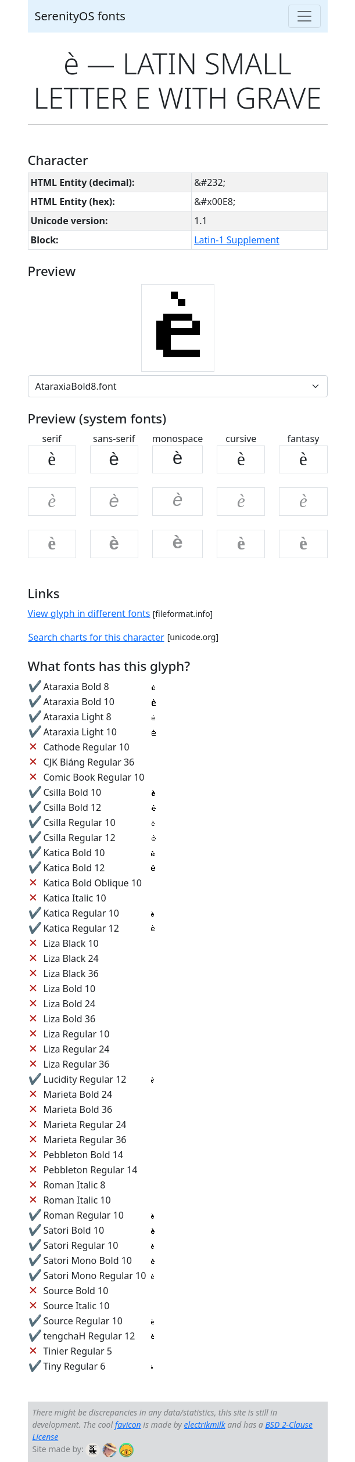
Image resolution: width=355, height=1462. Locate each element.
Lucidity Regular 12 (84, 1079)
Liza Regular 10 (76, 1034)
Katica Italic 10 (74, 898)
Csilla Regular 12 (79, 837)
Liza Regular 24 (76, 1049)
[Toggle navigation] (304, 16)
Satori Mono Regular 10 (94, 1275)
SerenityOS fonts (80, 16)
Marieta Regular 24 (84, 1124)
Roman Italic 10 (76, 1200)
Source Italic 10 (76, 1305)
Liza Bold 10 (69, 988)
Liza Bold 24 (69, 1003)
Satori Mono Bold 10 (87, 1260)
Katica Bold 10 (74, 852)
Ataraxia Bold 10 (78, 701)
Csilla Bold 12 (72, 807)
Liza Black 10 (70, 943)
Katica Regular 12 (81, 928)
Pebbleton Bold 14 (83, 1154)
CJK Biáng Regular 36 (88, 762)
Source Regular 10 (82, 1320)
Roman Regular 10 (83, 1215)
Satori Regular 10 (80, 1245)
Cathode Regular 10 (86, 747)
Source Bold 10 (75, 1290)
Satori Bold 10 (73, 1230)
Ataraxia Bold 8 (76, 686)
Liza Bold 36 (69, 1018)
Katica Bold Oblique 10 (92, 883)
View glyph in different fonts (89, 613)
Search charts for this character (96, 637)
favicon (128, 1424)
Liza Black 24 (70, 958)
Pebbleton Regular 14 (90, 1169)
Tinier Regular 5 (77, 1351)
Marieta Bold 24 (77, 1094)
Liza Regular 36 (76, 1064)
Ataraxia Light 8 (77, 716)
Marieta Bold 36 (77, 1109)
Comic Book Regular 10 (93, 777)
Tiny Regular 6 (74, 1366)
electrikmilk (204, 1424)
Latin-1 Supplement (236, 240)
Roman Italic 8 (74, 1185)
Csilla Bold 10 (72, 792)
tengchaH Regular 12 (89, 1336)
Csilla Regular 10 (79, 822)
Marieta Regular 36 (84, 1139)
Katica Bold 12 (74, 867)
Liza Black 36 (70, 973)
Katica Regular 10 (81, 913)
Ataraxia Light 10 (79, 731)
